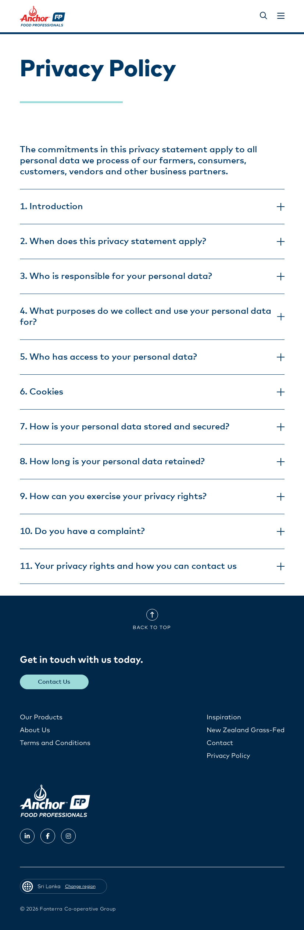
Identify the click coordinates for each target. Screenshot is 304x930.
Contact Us (54, 682)
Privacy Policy (228, 756)
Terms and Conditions (55, 743)
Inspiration (224, 717)
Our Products (41, 717)
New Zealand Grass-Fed (246, 730)
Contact (220, 743)
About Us (35, 730)
